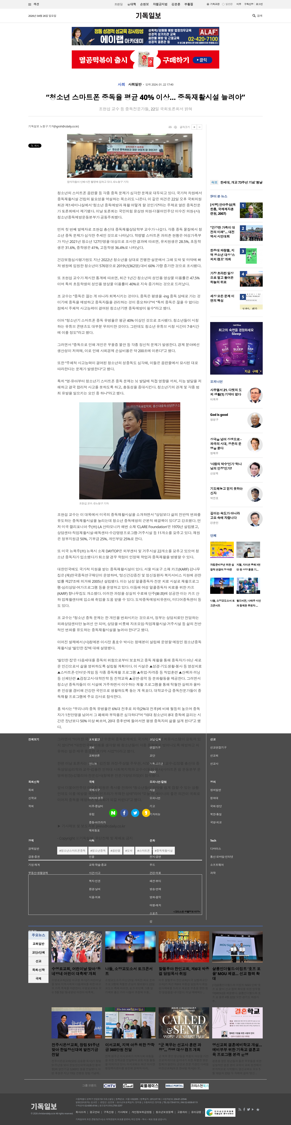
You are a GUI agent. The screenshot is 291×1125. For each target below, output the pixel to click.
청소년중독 (98, 851)
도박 (129, 851)
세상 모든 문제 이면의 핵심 (222, 298)
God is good (219, 414)
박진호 (214, 498)
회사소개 (81, 1112)
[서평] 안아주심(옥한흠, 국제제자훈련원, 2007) (223, 209)
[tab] (38, 944)
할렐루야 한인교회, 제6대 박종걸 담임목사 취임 (184, 971)
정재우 (214, 453)
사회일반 (134, 85)
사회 (121, 85)
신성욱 (214, 473)
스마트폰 (144, 851)
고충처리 (182, 1112)
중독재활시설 (164, 851)
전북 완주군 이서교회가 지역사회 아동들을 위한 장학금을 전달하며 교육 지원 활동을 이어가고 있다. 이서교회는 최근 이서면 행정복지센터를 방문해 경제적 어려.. (130, 1062)
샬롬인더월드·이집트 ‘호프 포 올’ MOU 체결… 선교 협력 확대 (236, 973)
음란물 (116, 851)
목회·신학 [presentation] (38, 970)
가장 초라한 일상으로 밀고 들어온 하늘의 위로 (221, 277)
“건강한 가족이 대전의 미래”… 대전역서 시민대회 (222, 232)
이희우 (214, 399)
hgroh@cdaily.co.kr (66, 126)
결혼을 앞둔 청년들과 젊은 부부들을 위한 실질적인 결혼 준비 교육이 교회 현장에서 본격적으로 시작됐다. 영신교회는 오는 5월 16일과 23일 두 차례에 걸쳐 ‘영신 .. (236, 1067)
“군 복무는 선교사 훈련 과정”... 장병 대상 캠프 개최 (180, 1047)
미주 (238, 4)
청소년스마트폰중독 (73, 851)
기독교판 (214, 4)
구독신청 (248, 4)
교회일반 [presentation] (38, 944)
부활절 (188, 4)
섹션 (33, 4)
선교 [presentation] (38, 961)
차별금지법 (160, 4)
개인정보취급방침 (142, 1112)
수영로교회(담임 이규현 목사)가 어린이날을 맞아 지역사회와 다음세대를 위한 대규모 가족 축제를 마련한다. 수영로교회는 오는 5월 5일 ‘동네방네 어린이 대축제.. (76, 986)
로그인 (259, 4)
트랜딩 (118, 4)
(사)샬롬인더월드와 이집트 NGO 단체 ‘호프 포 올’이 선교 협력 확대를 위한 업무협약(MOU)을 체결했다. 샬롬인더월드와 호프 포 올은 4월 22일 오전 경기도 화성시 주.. (236, 993)
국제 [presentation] (38, 979)
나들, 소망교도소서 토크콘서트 (129, 971)
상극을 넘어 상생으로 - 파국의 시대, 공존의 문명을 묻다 (225, 443)
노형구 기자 (47, 126)
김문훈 (175, 4)
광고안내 (95, 1112)
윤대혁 (131, 4)
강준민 (214, 523)
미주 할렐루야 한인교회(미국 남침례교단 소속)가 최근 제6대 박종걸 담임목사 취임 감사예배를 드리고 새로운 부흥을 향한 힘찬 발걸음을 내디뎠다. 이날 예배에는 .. (183, 986)
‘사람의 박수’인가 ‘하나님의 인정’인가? (226, 466)
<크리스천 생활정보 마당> (186, 911)
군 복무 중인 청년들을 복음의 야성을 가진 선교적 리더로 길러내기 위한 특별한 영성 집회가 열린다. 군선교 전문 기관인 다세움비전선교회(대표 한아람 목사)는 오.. (184, 1062)
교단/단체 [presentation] (38, 952)
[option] (223, 558)
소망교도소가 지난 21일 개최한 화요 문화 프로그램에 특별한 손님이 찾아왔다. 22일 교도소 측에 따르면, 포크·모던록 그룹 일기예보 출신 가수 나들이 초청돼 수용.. (130, 986)
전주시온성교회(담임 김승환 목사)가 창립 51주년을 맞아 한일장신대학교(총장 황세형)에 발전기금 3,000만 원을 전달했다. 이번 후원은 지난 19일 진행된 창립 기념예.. (76, 1067)
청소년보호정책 (164, 1112)
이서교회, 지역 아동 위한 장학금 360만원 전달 (129, 1047)
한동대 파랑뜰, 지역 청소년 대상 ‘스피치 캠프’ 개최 (222, 255)
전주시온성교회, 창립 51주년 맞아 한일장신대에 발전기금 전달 (76, 1049)
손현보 (144, 4)
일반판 (229, 4)
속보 (214, 182)
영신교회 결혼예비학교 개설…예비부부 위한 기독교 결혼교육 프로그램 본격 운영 (237, 1049)
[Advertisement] (236, 149)
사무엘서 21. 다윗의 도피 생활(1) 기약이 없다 (226, 392)
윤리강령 (196, 1112)
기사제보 (123, 1112)
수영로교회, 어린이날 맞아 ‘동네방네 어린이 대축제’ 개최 (76, 971)
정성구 (214, 420)
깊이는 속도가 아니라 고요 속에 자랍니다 (225, 515)
